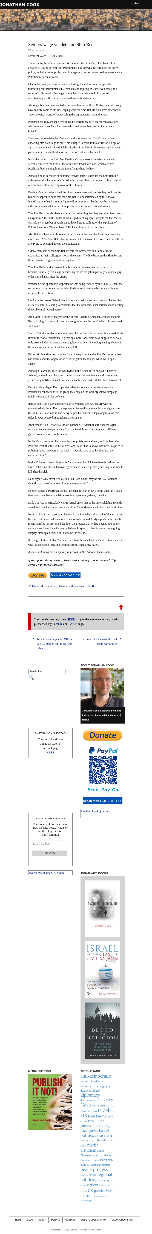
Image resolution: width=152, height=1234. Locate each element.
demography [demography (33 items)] (103, 1086)
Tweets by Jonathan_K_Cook (46, 872)
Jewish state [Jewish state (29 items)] (87, 1140)
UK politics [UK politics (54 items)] (96, 1190)
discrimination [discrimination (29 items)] (88, 1100)
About (42, 1220)
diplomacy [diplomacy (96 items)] (90, 1095)
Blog (30, 1220)
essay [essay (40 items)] (109, 1100)
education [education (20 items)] (101, 1100)
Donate (55, 1220)
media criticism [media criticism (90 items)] (90, 1147)
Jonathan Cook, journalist (96, 811)
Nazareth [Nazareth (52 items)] (87, 1155)
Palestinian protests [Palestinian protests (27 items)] (100, 1164)
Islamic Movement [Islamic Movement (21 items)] (89, 1111)
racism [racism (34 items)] (93, 1175)
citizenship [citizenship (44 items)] (88, 1086)
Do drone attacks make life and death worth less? (99, 641)
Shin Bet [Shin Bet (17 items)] (84, 1191)
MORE (85, 719)
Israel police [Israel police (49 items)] (89, 1131)
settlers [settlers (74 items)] (92, 1185)
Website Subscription (93, 1220)
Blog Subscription (123, 1220)
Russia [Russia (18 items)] (97, 1180)
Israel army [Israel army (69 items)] (97, 1116)
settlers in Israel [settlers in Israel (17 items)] (105, 1186)
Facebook (58, 623)
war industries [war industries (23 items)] (100, 1196)
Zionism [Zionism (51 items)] (87, 1201)
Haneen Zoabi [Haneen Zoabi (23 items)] (98, 1105)
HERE (71, 619)
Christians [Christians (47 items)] (96, 1081)
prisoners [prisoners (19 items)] (84, 1175)
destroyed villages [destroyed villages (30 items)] (91, 1090)
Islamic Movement (42, 586)
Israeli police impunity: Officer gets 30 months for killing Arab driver (54, 644)
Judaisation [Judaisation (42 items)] (101, 1140)
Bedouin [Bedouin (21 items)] (84, 1081)
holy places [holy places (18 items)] (110, 1106)
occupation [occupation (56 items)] (102, 1155)
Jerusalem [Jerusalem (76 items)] (103, 1135)
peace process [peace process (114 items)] (94, 1169)
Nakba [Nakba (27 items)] (100, 1150)
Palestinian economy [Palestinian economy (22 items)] (90, 1160)
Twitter (72, 623)
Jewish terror (60, 586)
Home (18, 1220)
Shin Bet (91, 586)
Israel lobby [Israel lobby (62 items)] (100, 1125)
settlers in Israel (76, 586)
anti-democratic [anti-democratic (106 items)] (96, 1076)
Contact (70, 1220)
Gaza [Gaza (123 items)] (86, 1105)
